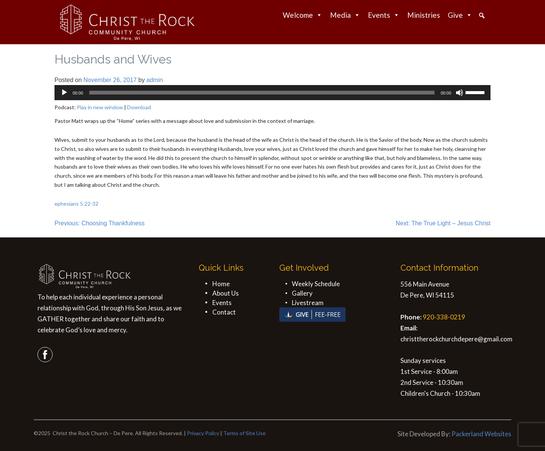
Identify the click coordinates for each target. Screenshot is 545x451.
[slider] (262, 93)
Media (345, 15)
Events (384, 15)
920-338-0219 (444, 317)
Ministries (423, 15)
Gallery (302, 293)
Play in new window (100, 107)
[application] (272, 92)
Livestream (308, 303)
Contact (224, 312)
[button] (481, 15)
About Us (225, 293)
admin (154, 80)
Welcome (302, 15)
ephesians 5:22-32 (76, 203)
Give (460, 15)
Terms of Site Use (244, 433)
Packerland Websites (481, 434)
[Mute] (459, 92)
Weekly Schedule (316, 284)
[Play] (64, 92)
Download (139, 107)
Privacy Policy (203, 433)
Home (221, 284)
